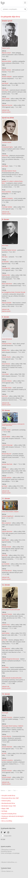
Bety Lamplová (6, 523)
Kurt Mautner (6, 648)
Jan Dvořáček (5, 564)
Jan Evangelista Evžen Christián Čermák (13, 292)
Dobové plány (6, 801)
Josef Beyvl (5, 166)
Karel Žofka (5, 667)
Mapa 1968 (5, 808)
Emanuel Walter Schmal (9, 250)
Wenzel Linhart (6, 53)
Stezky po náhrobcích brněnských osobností (12, 817)
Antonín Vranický (7, 717)
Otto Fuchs (5, 90)
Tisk (14, 790)
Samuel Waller (6, 436)
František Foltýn (6, 387)
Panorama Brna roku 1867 (10, 798)
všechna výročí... (6, 112)
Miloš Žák (5, 555)
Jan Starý (4, 486)
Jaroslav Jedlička (6, 477)
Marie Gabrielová (7, 283)
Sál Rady (4, 811)
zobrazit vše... (6, 110)
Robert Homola (6, 70)
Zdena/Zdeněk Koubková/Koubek (11, 678)
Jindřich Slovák (6, 430)
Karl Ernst (5, 396)
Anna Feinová (6, 364)
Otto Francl (5, 469)
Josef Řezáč (5, 83)
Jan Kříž (4, 753)
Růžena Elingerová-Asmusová (10, 659)
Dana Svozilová (6, 192)
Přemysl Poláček (6, 302)
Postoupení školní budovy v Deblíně (12, 726)
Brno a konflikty (6, 821)
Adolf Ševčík (5, 540)
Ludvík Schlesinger (7, 445)
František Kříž (6, 268)
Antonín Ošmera (7, 381)
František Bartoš (7, 570)
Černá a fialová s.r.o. (7, 871)
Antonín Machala (7, 747)
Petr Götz (4, 257)
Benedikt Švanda (7, 614)
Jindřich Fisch (6, 624)
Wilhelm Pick (5, 350)
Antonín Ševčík (6, 357)
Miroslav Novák (6, 547)
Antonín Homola (7, 770)
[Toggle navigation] (25, 2)
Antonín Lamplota (7, 760)
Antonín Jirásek (6, 777)
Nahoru (3, 790)
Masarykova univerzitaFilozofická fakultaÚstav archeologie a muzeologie (10, 851)
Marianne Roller (6, 61)
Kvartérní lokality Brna (8, 814)
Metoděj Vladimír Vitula (9, 171)
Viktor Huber (5, 98)
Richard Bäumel (6, 454)
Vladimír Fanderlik (7, 198)
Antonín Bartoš (6, 736)
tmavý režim (7, 836)
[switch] (2, 835)
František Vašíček (7, 207)
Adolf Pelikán (6, 633)
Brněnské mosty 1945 (8, 806)
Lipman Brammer (7, 531)
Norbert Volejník (7, 76)
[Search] (14, 9)
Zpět (9, 790)
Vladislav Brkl (6, 275)
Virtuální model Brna (8, 795)
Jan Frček (4, 640)
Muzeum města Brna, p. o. (9, 862)
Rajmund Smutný (7, 105)
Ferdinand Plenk (6, 343)
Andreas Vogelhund (7, 516)
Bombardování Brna (8, 803)
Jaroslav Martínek (7, 464)
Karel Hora (5, 155)
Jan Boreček (5, 261)
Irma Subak (5, 374)
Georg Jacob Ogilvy (7, 147)
